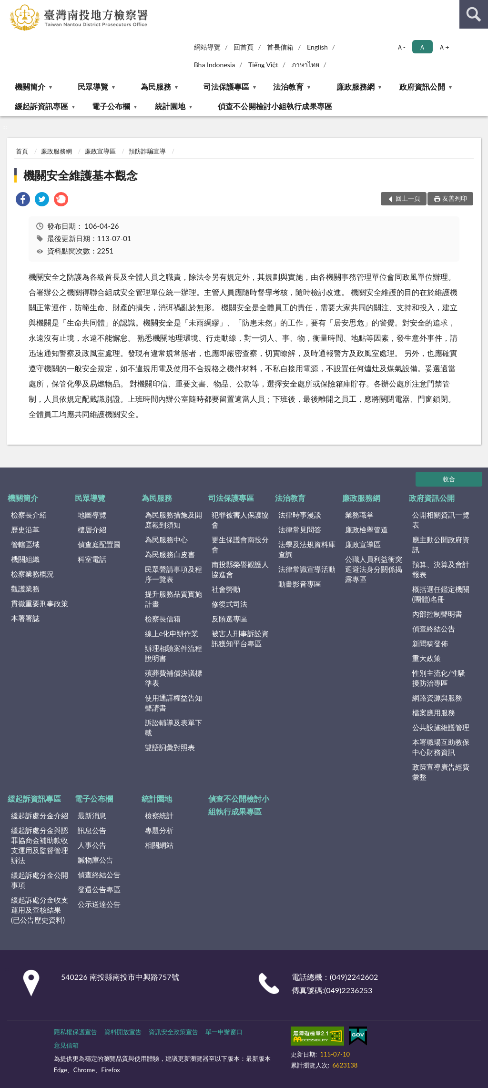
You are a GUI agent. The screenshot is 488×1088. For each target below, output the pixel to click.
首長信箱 (280, 47)
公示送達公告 (99, 904)
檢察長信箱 (163, 618)
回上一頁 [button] (408, 198)
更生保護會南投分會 (240, 544)
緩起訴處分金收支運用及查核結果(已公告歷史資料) (39, 909)
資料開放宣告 (123, 1032)
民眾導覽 (93, 86)
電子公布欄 (111, 106)
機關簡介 (30, 86)
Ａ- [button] (401, 47)
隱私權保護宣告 (75, 1032)
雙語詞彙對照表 (170, 747)
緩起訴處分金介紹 (39, 815)
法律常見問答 (299, 529)
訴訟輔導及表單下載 (173, 727)
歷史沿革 (25, 529)
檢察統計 (159, 815)
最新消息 (92, 815)
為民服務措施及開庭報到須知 (173, 519)
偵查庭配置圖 (99, 544)
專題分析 (159, 830)
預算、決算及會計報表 (440, 569)
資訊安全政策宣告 (173, 1032)
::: (7, 7)
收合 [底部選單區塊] (449, 479)
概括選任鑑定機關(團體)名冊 (440, 594)
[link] (23, 200)
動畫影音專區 (299, 584)
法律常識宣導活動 (307, 569)
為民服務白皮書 (170, 554)
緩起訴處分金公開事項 (39, 880)
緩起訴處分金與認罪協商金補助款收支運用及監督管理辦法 (39, 845)
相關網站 (159, 845)
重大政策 (426, 658)
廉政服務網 (355, 86)
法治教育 (288, 86)
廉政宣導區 (100, 151)
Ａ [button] (422, 47)
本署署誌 (25, 618)
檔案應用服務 (433, 712)
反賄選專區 (229, 618)
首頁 (22, 151)
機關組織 (25, 559)
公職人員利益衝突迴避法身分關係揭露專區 (373, 569)
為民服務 (156, 86)
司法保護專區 (226, 86)
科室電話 (92, 559)
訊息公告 (92, 830)
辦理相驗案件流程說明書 (173, 653)
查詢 (473, 14)
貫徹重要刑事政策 (39, 603)
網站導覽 (207, 47)
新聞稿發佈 (430, 643)
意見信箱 (66, 1045)
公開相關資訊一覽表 (440, 519)
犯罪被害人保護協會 (240, 519)
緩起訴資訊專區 (41, 106)
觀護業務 (25, 588)
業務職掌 (359, 514)
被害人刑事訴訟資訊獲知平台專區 (240, 638)
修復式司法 (229, 604)
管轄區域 (25, 544)
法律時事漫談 (299, 514)
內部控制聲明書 (437, 614)
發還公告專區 (99, 889)
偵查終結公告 (433, 628)
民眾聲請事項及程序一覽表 (173, 574)
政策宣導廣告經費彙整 (440, 772)
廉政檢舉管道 (366, 529)
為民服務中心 (166, 539)
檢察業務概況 (32, 573)
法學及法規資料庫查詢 (307, 549)
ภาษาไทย (305, 65)
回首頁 (244, 47)
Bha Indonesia (214, 65)
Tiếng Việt (263, 65)
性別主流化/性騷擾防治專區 (439, 678)
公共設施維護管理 (440, 727)
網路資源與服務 (437, 697)
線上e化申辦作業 (172, 633)
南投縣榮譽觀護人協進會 (240, 569)
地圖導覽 (92, 514)
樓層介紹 (92, 529)
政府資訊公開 (422, 86)
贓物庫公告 (95, 859)
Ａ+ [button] (443, 47)
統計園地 (170, 106)
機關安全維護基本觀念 (80, 175)
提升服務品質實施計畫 (173, 599)
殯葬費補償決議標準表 (173, 678)
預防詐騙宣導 (147, 151)
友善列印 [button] (454, 198)
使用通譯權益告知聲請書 (173, 702)
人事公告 (92, 845)
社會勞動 (226, 589)
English (317, 47)
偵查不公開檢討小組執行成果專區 (275, 106)
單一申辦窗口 (224, 1032)
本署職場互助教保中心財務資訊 (440, 747)
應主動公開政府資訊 (440, 544)
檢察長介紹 (29, 514)
